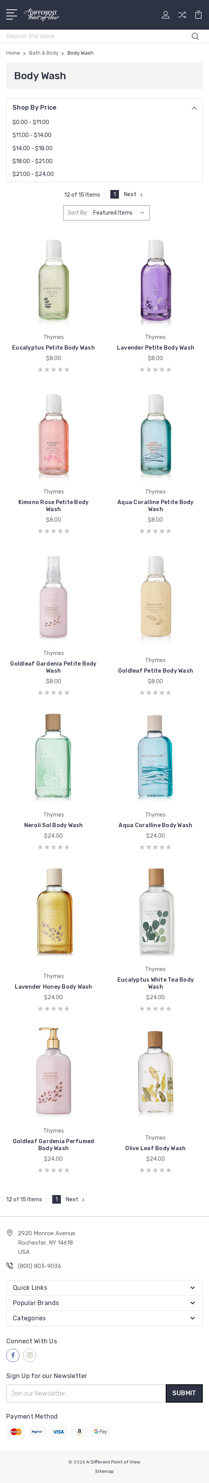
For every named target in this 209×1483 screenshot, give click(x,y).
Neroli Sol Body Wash (53, 825)
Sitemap (104, 1471)
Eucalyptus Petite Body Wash (53, 348)
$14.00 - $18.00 (32, 148)
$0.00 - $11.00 (30, 122)
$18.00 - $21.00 (32, 161)
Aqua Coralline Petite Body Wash (155, 506)
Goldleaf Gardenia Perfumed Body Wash (53, 1145)
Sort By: (78, 213)
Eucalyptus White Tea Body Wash (155, 983)
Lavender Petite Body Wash (155, 348)
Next (134, 194)
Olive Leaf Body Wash (155, 1148)
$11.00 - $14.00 (31, 135)
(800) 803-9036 (39, 1266)
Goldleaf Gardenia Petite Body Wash (53, 667)
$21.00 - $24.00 (33, 174)
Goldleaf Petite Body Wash (155, 671)
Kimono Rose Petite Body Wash (53, 506)
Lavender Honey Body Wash (53, 987)
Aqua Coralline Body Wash (155, 825)
